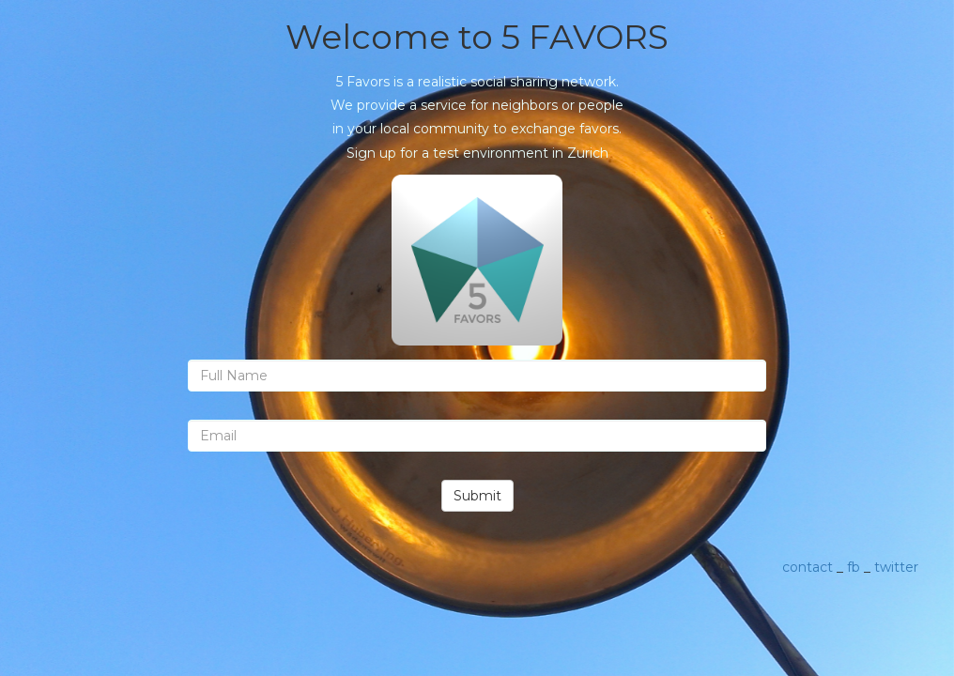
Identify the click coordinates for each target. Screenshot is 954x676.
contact (807, 567)
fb (853, 567)
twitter (896, 567)
